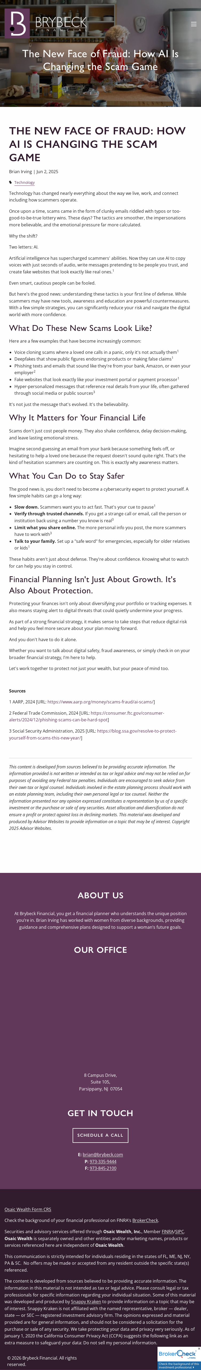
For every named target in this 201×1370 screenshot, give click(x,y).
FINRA (168, 1231)
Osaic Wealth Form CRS (28, 1209)
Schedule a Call (100, 1135)
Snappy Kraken (86, 1302)
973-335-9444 (103, 1161)
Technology (24, 182)
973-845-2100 (103, 1168)
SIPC (179, 1231)
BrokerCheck (145, 1220)
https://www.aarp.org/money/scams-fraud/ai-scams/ (100, 702)
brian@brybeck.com (103, 1155)
